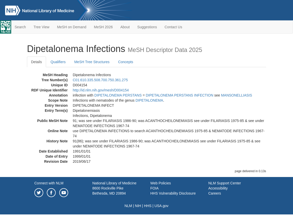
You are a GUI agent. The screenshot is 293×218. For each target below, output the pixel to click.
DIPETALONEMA (149, 100)
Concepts (125, 62)
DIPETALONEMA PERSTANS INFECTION (179, 95)
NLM (128, 206)
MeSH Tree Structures (92, 62)
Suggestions (147, 27)
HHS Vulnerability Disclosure (173, 193)
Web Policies (160, 183)
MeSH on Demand (71, 27)
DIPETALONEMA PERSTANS (118, 95)
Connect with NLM (48, 183)
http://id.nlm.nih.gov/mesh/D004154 (101, 90)
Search (20, 27)
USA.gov (161, 206)
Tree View (41, 27)
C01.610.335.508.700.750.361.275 (100, 80)
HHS (148, 206)
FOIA (154, 188)
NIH (138, 206)
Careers (214, 193)
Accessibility (218, 188)
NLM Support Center (224, 183)
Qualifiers (58, 62)
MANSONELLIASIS (236, 95)
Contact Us (173, 27)
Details (36, 62)
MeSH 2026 (103, 27)
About (125, 27)
